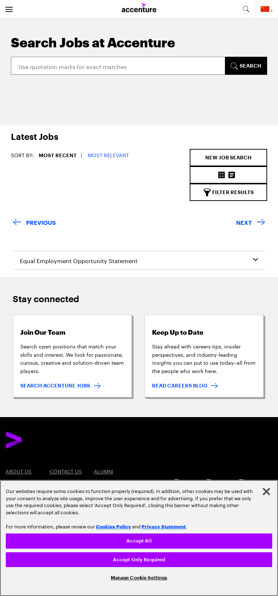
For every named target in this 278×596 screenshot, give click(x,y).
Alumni (103, 471)
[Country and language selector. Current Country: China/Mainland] (266, 9)
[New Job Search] (228, 157)
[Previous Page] (34, 223)
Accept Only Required (139, 559)
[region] (139, 538)
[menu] (9, 9)
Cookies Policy (113, 526)
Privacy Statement (164, 526)
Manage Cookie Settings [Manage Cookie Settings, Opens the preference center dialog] (139, 577)
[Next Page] (250, 223)
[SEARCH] (245, 66)
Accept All (138, 541)
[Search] (118, 66)
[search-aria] (246, 9)
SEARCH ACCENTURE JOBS (55, 385)
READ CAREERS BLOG (179, 385)
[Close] (266, 491)
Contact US (66, 471)
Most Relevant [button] (108, 155)
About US (18, 471)
